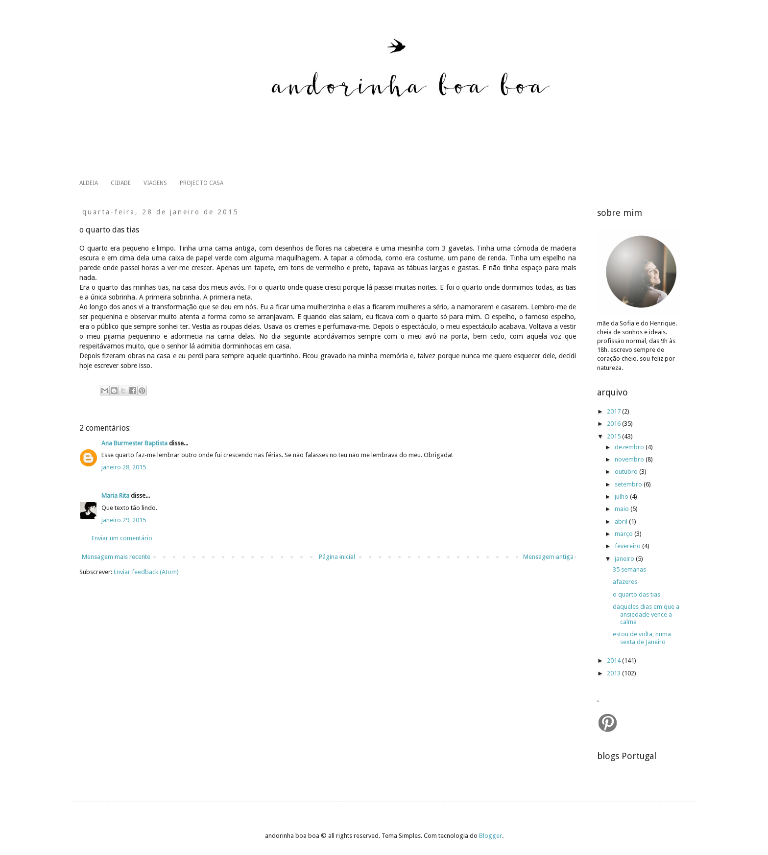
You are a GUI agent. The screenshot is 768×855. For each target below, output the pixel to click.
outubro (627, 471)
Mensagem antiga (548, 556)
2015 (614, 436)
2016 (614, 423)
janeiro (625, 558)
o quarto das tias (636, 594)
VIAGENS (155, 183)
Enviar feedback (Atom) (146, 572)
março (624, 533)
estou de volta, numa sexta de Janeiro (642, 638)
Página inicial (337, 556)
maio (622, 508)
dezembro (630, 447)
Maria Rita (115, 495)
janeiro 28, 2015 (123, 467)
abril (622, 521)
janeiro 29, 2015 (123, 520)
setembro (629, 484)
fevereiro (628, 546)
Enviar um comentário (122, 538)
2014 (614, 660)
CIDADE (121, 183)
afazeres (625, 581)
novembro (630, 459)
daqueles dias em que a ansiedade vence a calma (646, 614)
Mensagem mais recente (116, 556)
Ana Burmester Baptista (134, 443)
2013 (614, 673)
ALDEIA (88, 183)
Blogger (490, 835)
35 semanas (629, 569)
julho (622, 496)
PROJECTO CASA (201, 183)
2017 (614, 411)
